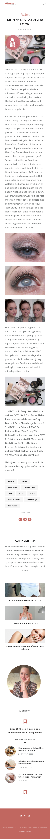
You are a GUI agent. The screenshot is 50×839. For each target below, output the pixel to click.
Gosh (10, 494)
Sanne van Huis (25, 541)
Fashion (25, 14)
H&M (21, 494)
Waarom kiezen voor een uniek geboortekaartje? (30, 775)
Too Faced (12, 506)
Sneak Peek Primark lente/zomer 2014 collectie (25, 647)
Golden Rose (29, 488)
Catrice (24, 482)
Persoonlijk (32, 500)
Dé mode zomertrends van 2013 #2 (25, 600)
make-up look (14, 500)
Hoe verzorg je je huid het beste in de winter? (30, 749)
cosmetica (12, 488)
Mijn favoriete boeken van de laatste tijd (31, 762)
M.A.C (32, 494)
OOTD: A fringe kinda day (25, 623)
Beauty (11, 482)
